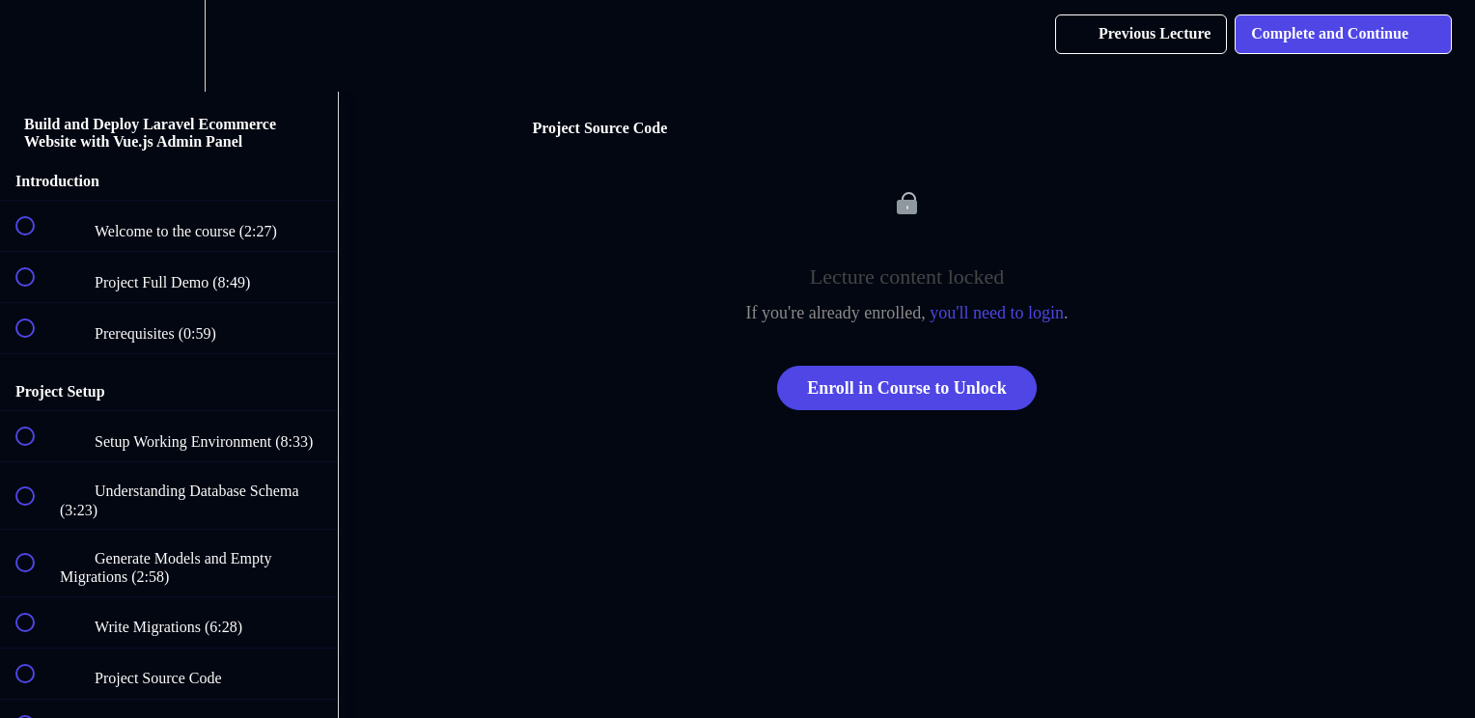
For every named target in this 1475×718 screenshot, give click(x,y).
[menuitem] (169, 46)
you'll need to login (997, 312)
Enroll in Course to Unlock (907, 388)
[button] (35, 46)
